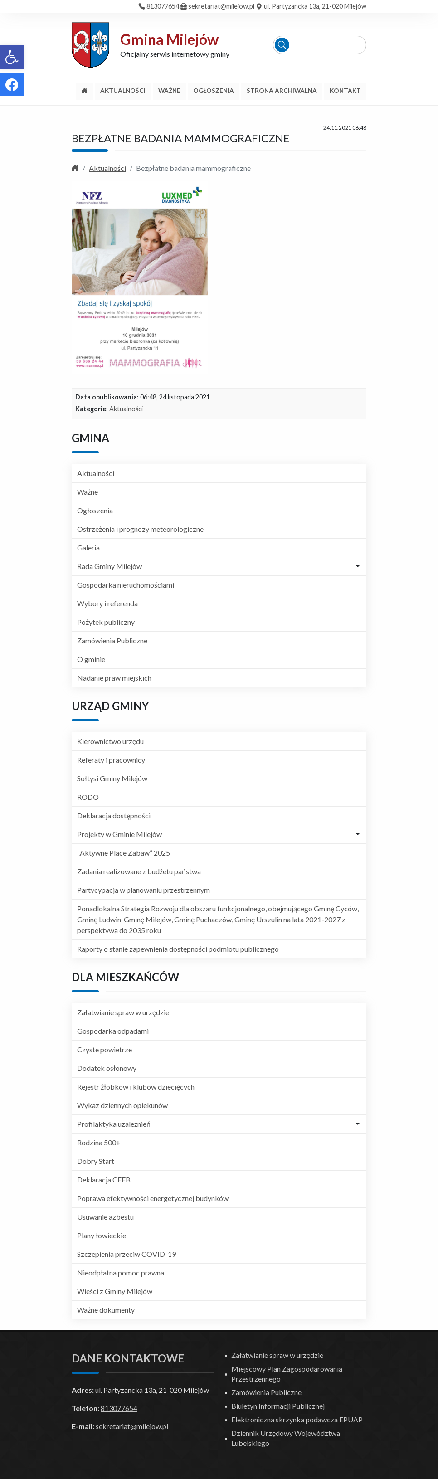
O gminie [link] (91, 659)
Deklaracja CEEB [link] (104, 1179)
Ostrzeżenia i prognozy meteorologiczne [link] (140, 529)
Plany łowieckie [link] (101, 1235)
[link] (12, 57)
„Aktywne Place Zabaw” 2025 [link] (123, 852)
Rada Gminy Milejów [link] (109, 566)
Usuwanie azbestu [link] (105, 1216)
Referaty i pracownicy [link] (111, 759)
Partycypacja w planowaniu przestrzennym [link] (143, 889)
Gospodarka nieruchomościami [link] (125, 584)
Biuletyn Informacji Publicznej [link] (278, 1405)
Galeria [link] (88, 547)
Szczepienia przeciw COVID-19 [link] (126, 1254)
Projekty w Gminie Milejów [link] (119, 834)
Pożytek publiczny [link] (106, 622)
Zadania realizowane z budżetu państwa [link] (139, 871)
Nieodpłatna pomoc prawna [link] (120, 1272)
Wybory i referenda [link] (107, 603)
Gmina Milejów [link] (169, 39)
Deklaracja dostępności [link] (114, 815)
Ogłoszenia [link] (95, 510)
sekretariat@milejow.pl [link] (221, 6)
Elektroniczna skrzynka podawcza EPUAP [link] (297, 1419)
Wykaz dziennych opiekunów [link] (122, 1105)
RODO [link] (88, 797)
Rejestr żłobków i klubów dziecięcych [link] (136, 1086)
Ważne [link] (87, 491)
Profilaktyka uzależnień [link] (114, 1123)
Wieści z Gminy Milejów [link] (114, 1291)
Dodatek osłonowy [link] (106, 1068)
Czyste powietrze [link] (104, 1049)
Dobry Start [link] (95, 1161)
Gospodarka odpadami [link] (113, 1031)
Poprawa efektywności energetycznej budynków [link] (153, 1198)
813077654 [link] (162, 6)
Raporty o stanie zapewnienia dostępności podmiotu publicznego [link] (178, 948)
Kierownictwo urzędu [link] (110, 741)
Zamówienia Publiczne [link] (112, 640)
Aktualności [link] (107, 168)
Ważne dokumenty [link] (106, 1309)
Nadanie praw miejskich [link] (114, 677)
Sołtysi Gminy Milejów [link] (112, 778)
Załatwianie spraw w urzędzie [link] (123, 1012)
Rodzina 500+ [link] (99, 1142)
